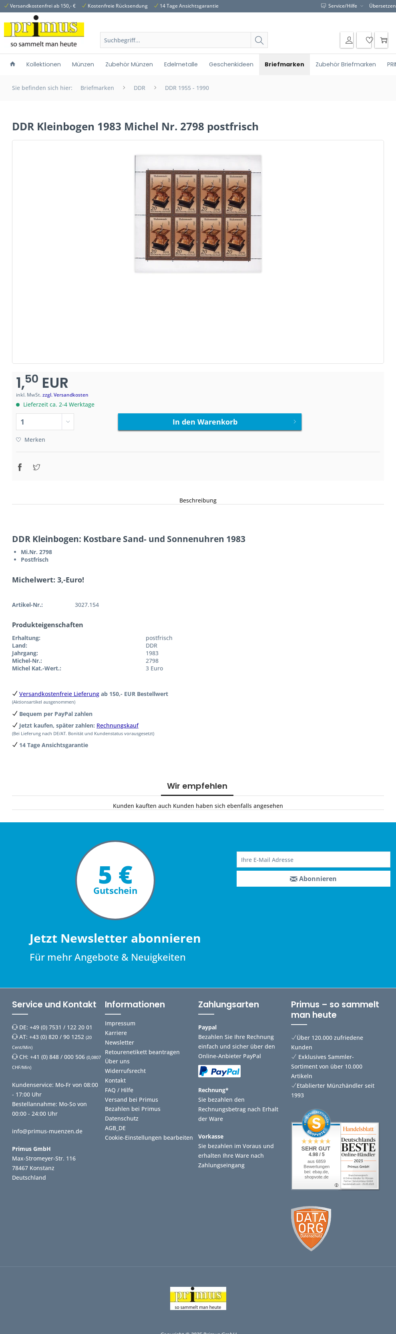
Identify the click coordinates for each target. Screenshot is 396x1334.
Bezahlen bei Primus (133, 1105)
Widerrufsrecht (125, 1067)
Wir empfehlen (197, 782)
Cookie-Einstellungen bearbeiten (149, 1133)
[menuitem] (184, 49)
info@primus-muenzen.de (47, 1127)
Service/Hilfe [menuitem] (339, 5)
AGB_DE (115, 1124)
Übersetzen (382, 5)
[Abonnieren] (313, 875)
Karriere (116, 1029)
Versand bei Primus (131, 1095)
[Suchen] (259, 40)
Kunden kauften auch (142, 802)
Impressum (120, 1019)
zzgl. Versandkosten (65, 394)
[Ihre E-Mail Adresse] (313, 855)
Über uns (117, 1057)
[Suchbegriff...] (184, 40)
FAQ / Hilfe (119, 1086)
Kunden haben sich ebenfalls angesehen (228, 802)
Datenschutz (122, 1114)
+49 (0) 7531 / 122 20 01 (61, 1023)
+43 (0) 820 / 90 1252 (56, 1033)
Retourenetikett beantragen (142, 1048)
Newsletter (119, 1038)
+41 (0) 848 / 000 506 (57, 1053)
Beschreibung (198, 496)
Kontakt (115, 1076)
